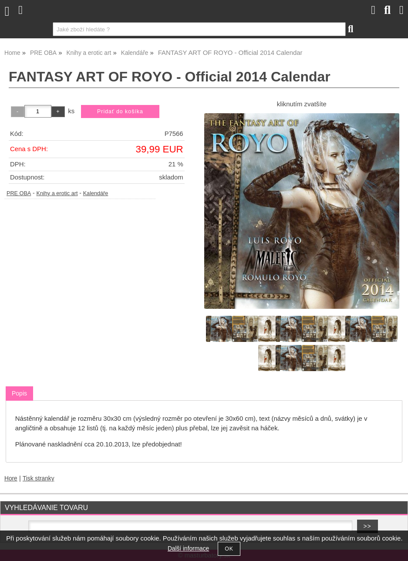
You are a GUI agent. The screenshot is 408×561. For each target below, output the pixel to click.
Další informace (188, 548)
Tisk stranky (38, 478)
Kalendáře (95, 193)
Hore (10, 478)
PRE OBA (19, 193)
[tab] (19, 393)
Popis (19, 393)
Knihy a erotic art (57, 193)
